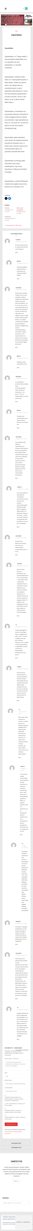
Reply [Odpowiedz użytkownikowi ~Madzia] (16, 944)
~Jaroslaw (18, 1048)
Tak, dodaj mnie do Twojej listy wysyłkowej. (15, 1104)
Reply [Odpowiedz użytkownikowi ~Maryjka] (16, 401)
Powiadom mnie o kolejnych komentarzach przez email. (13, 1111)
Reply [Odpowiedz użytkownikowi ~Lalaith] (16, 252)
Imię (6, 1072)
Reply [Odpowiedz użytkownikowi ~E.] (16, 658)
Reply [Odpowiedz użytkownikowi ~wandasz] (16, 347)
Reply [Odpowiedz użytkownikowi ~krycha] (18, 616)
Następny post (16, 1143)
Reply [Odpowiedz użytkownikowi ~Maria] (18, 700)
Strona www (8, 1087)
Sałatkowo (8, 216)
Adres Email (8, 1080)
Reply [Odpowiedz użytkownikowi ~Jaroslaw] (16, 478)
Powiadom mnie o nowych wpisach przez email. (15, 1118)
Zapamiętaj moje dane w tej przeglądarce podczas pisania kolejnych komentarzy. (14, 1099)
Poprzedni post (16, 1147)
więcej (16, 1181)
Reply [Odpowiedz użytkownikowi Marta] (18, 278)
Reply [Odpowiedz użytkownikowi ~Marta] (18, 527)
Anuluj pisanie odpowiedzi (22, 1050)
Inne (16, 31)
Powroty (7, 208)
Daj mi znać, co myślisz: (12, 1058)
